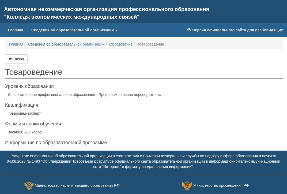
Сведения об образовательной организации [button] (74, 30)
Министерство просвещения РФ (221, 186)
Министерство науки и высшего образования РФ (77, 186)
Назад (16, 59)
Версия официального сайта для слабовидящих (235, 30)
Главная (17, 29)
